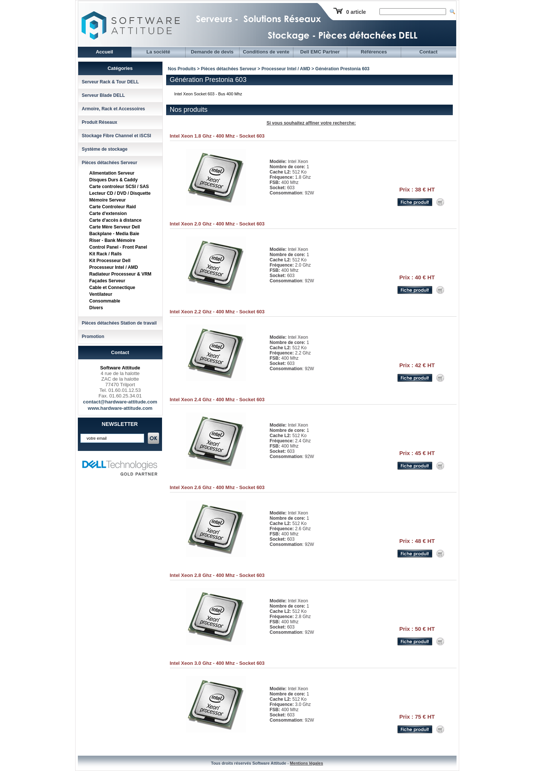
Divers (96, 307)
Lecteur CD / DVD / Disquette (120, 193)
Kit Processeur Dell (110, 260)
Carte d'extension (108, 213)
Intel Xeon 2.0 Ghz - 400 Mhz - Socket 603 (217, 224)
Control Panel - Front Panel (118, 247)
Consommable (104, 301)
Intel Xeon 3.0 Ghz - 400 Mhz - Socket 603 (217, 663)
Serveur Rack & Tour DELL (110, 82)
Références (374, 52)
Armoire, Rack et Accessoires (113, 108)
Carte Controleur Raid (112, 206)
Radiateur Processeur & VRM (120, 274)
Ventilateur (100, 294)
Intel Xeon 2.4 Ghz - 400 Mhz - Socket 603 (217, 399)
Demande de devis (212, 52)
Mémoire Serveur (107, 200)
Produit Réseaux (100, 122)
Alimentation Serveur (112, 173)
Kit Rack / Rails (105, 254)
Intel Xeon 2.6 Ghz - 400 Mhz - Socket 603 (217, 487)
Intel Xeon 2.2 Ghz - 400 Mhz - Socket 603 (217, 311)
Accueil (104, 52)
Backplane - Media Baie (114, 233)
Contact (428, 52)
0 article (356, 12)
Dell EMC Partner (319, 52)
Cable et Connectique (112, 287)
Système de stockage (105, 149)
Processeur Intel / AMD (113, 267)
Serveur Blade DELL (103, 95)
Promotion (93, 336)
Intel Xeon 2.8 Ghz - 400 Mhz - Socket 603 (217, 575)
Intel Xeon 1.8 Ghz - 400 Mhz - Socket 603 (217, 136)
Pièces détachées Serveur (109, 162)
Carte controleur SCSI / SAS (119, 186)
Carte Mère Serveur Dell (114, 227)
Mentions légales (306, 763)
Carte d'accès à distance (115, 220)
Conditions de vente (266, 52)
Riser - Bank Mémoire (112, 240)
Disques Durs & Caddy (113, 179)
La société (158, 52)
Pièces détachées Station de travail (119, 323)
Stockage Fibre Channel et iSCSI (116, 135)
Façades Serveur (107, 280)
